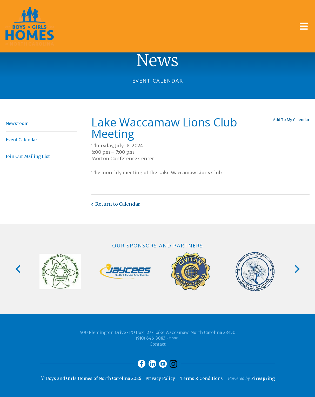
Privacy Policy (160, 378)
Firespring (263, 378)
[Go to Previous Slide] (18, 269)
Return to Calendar (117, 204)
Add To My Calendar (291, 119)
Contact (158, 344)
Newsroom (17, 123)
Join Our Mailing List (28, 156)
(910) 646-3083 (150, 338)
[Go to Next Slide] (297, 269)
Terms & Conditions (201, 378)
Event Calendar (21, 139)
